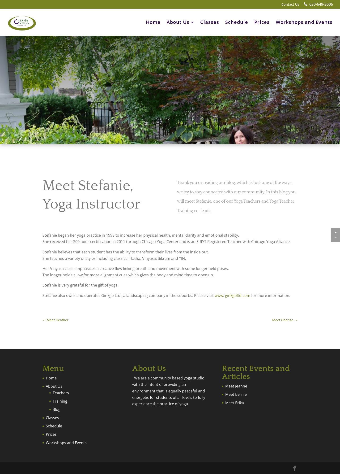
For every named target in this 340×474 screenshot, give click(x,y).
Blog (56, 409)
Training (60, 401)
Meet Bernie (236, 394)
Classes (209, 23)
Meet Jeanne (236, 386)
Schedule (236, 23)
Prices (262, 23)
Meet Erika (234, 402)
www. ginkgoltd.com (232, 295)
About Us (178, 23)
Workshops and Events (304, 23)
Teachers (61, 393)
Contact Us (290, 5)
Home (153, 23)
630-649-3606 (321, 5)
